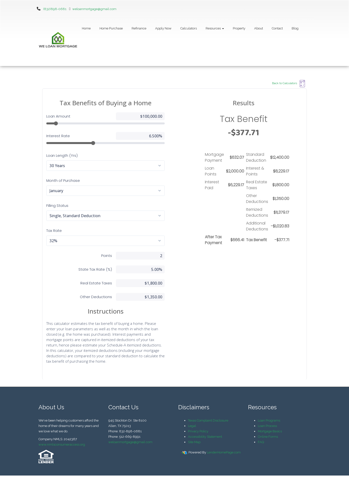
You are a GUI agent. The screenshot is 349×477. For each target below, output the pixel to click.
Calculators (188, 28)
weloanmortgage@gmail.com (91, 9)
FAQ (261, 442)
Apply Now (163, 28)
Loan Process (267, 426)
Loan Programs (269, 420)
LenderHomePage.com (224, 452)
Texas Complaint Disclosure (208, 420)
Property (239, 28)
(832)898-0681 (54, 9)
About (258, 28)
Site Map (194, 442)
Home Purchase (111, 28)
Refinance (139, 28)
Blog (295, 28)
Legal (192, 426)
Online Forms (268, 436)
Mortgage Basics (270, 431)
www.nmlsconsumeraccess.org (61, 444)
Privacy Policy (198, 431)
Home (86, 28)
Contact (277, 28)
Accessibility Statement (205, 436)
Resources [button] (215, 28)
